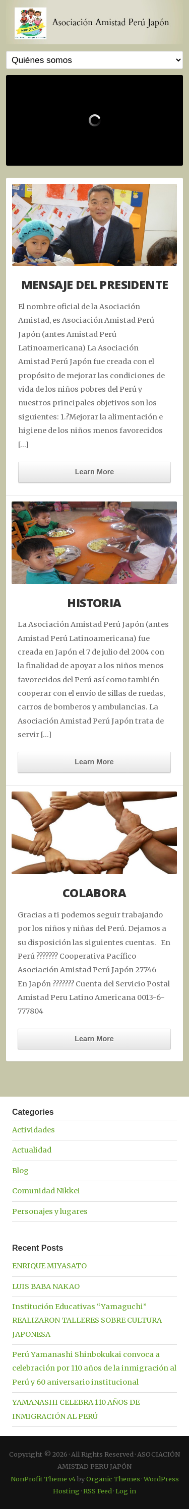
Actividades (33, 1129)
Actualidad (31, 1150)
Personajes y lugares (50, 1211)
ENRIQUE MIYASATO (49, 1265)
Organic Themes (113, 1479)
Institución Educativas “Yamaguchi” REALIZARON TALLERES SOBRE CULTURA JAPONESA (87, 1320)
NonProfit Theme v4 (43, 1479)
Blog (20, 1170)
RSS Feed (97, 1491)
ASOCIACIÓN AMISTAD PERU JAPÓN (94, 22)
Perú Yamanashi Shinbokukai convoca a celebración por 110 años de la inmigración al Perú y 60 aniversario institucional (94, 1368)
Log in (125, 1491)
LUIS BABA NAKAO (46, 1286)
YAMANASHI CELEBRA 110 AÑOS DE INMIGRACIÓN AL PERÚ (76, 1409)
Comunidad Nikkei (46, 1190)
